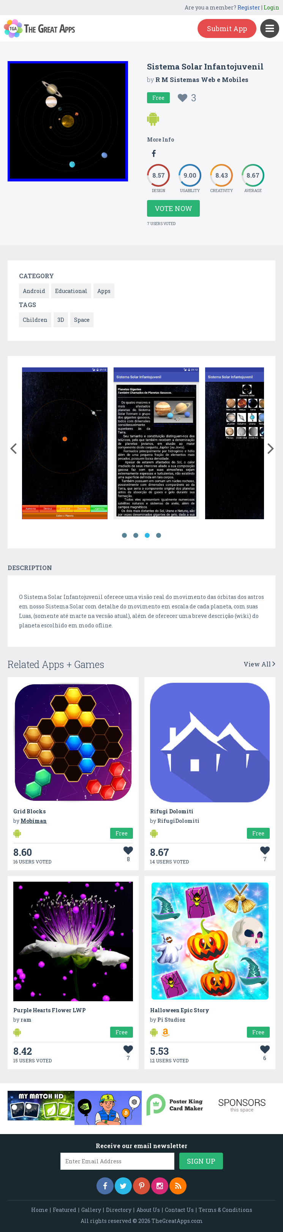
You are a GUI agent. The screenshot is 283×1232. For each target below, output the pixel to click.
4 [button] (159, 535)
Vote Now (173, 208)
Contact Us (179, 1209)
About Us (148, 1209)
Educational (71, 291)
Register (248, 7)
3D (60, 319)
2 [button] (136, 535)
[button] (13, 446)
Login (271, 7)
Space (82, 319)
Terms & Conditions (225, 1209)
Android (34, 291)
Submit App (227, 28)
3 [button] (147, 535)
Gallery (91, 1209)
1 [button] (124, 535)
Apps (104, 291)
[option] (65, 444)
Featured (64, 1209)
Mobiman (34, 820)
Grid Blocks (29, 811)
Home (39, 1209)
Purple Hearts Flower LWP (49, 1010)
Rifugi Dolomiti (171, 811)
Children (35, 319)
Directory (118, 1209)
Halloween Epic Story (179, 1010)
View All (259, 664)
